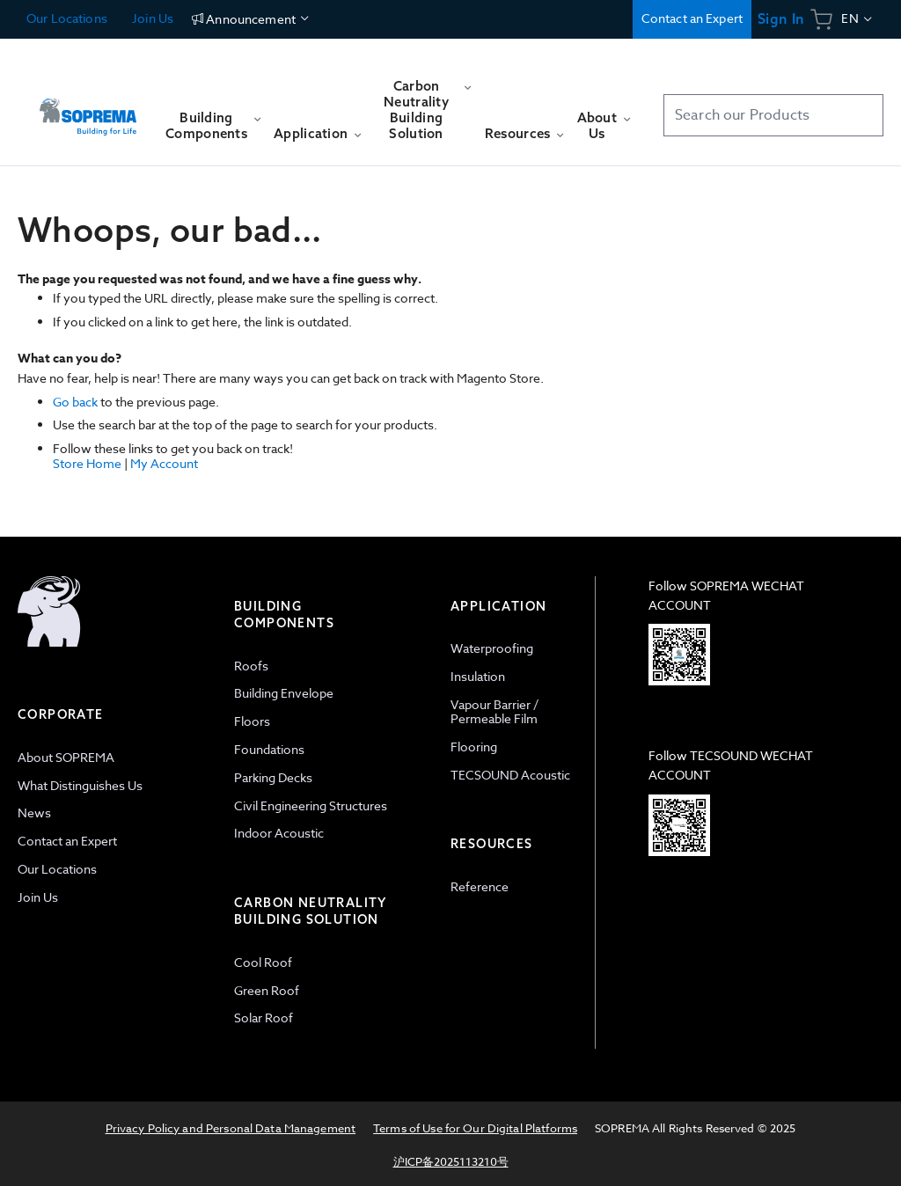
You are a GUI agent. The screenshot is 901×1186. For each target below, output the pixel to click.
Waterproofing (491, 648)
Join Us (151, 18)
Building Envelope (283, 693)
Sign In (781, 19)
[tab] (117, 812)
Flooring (473, 746)
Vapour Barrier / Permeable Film (494, 712)
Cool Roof (263, 962)
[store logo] (88, 108)
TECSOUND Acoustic (510, 774)
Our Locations (66, 18)
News (34, 812)
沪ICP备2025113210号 (451, 1161)
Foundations (269, 749)
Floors (252, 721)
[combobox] (773, 115)
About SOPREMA (66, 757)
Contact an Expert (692, 18)
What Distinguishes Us (80, 785)
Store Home (87, 463)
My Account (164, 463)
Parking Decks (273, 777)
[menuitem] (212, 133)
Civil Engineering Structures (310, 805)
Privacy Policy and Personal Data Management (231, 1128)
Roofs (251, 665)
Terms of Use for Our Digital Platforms (475, 1128)
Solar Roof (263, 1017)
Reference (479, 886)
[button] (858, 19)
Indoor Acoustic (279, 832)
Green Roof (266, 990)
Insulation (477, 676)
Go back (75, 401)
